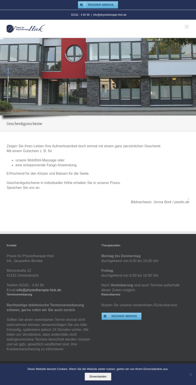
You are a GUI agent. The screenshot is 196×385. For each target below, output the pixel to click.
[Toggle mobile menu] (187, 26)
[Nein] (190, 374)
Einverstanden (98, 376)
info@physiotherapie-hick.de (110, 14)
